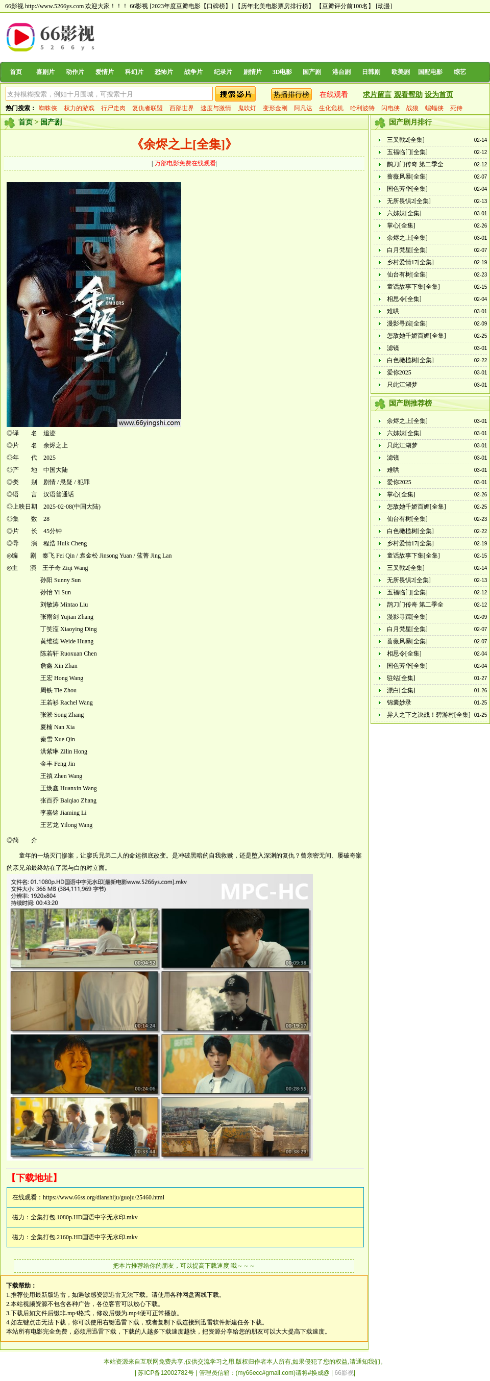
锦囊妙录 (399, 702)
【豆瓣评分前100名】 (345, 6)
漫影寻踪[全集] (407, 323)
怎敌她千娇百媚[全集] (416, 335)
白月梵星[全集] (407, 250)
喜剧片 (45, 72)
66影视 (139, 6)
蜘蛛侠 (48, 108)
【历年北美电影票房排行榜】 (274, 6)
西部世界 (181, 108)
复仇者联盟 (147, 108)
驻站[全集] (401, 678)
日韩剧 (371, 72)
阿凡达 (303, 108)
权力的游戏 (79, 108)
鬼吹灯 (247, 108)
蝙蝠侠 (434, 108)
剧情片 (252, 72)
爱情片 (104, 72)
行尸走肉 (113, 108)
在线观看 (334, 94)
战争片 (193, 72)
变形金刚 (275, 108)
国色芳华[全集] (407, 188)
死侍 (456, 108)
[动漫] (384, 6)
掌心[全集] (401, 225)
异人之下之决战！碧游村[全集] (429, 714)
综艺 (460, 72)
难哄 (393, 311)
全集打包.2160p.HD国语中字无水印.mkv (84, 1237)
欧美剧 (400, 72)
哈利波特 (362, 108)
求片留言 (377, 94)
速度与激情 (216, 108)
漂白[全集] (401, 690)
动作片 (75, 72)
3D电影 (282, 72)
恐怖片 (164, 72)
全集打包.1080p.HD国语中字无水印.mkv (84, 1217)
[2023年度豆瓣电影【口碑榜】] (191, 6)
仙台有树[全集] (407, 274)
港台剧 (341, 72)
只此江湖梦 (402, 384)
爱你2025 (399, 372)
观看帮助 (408, 94)
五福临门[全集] (407, 152)
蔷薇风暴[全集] (407, 176)
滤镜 (393, 347)
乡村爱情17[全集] (410, 262)
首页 (16, 72)
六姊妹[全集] (404, 213)
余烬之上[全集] (407, 237)
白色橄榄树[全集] (410, 360)
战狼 (412, 108)
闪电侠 (390, 108)
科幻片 (134, 72)
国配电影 (430, 72)
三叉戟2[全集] (406, 139)
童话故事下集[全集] (413, 286)
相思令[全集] (404, 299)
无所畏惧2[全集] (409, 201)
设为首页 (439, 94)
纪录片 (223, 72)
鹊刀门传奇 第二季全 (415, 164)
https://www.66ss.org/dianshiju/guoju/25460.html (103, 1197)
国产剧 (312, 72)
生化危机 (331, 108)
